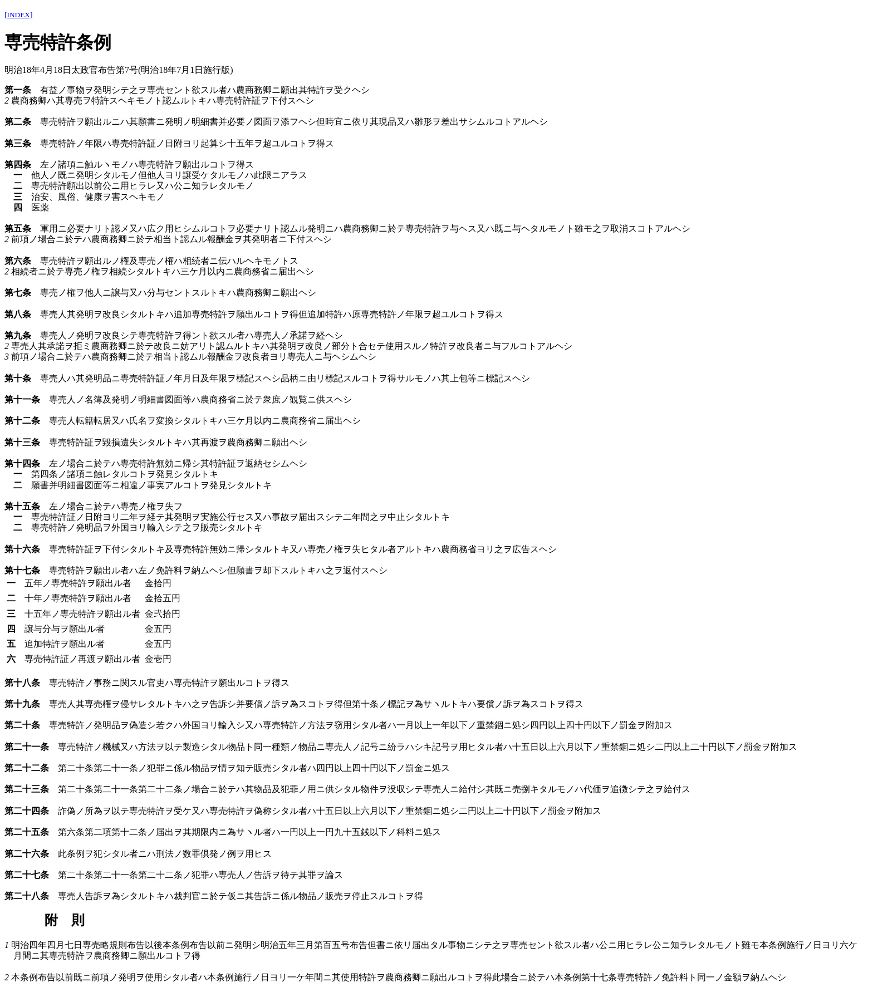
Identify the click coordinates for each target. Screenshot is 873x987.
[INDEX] (18, 15)
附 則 (65, 920)
